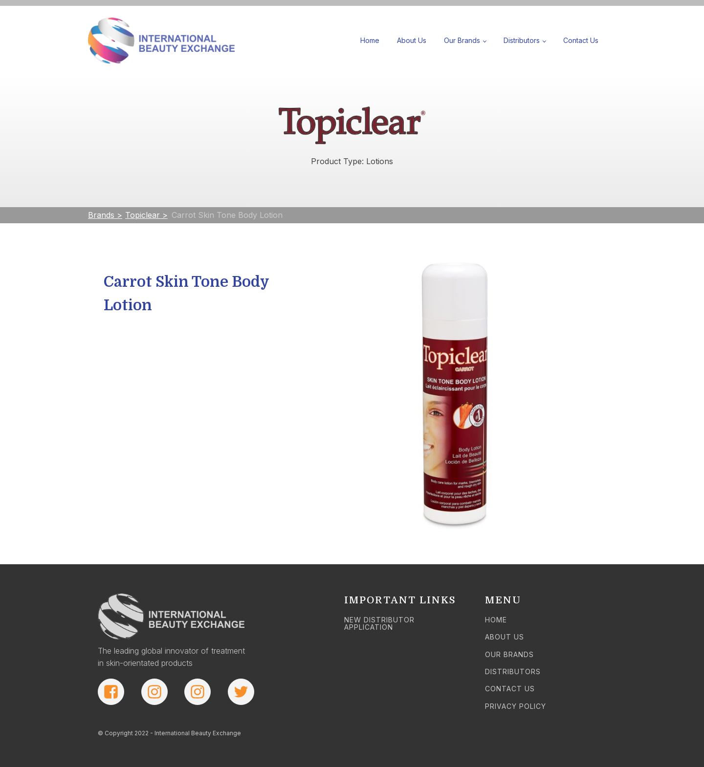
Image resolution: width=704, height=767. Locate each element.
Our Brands (462, 40)
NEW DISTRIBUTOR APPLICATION (379, 623)
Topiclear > (146, 215)
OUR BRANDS (509, 654)
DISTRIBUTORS (513, 671)
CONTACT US (510, 688)
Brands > (105, 215)
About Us (411, 40)
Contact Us (580, 40)
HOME (496, 619)
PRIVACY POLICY (515, 706)
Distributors (522, 40)
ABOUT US (504, 636)
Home (369, 40)
